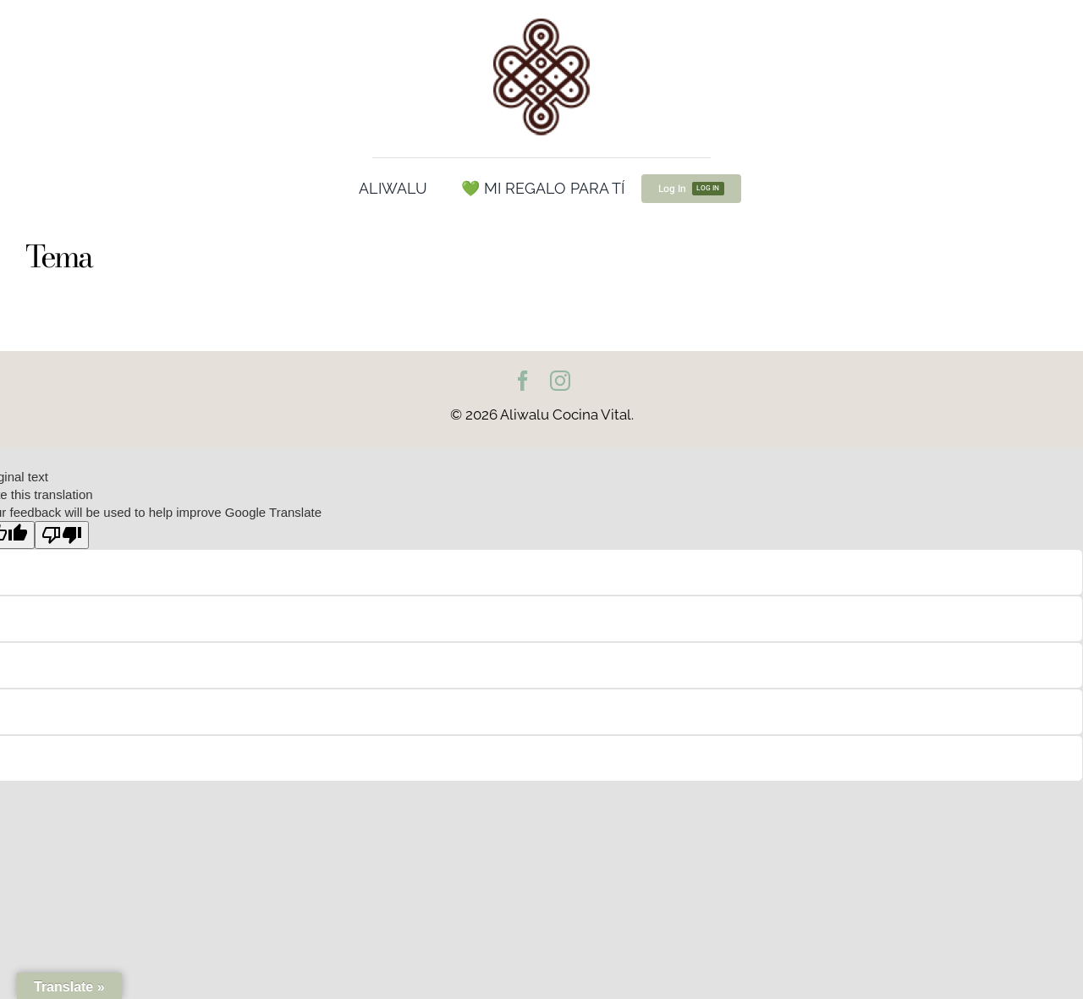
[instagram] (560, 381)
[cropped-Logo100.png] (541, 19)
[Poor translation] (62, 535)
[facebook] (523, 381)
